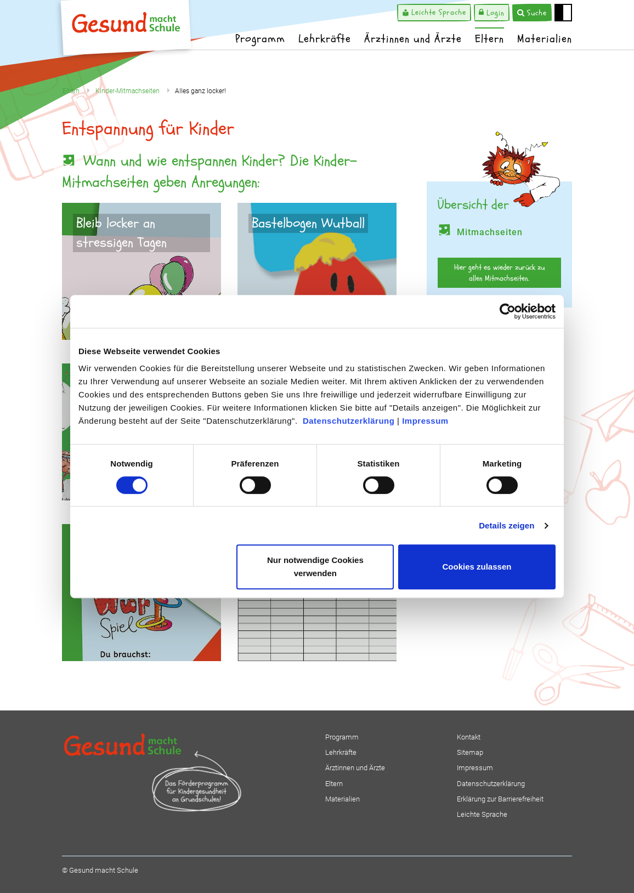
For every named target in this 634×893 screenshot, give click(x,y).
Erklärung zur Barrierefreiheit (500, 799)
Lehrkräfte (324, 38)
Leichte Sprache (482, 814)
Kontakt (468, 737)
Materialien (544, 38)
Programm (260, 38)
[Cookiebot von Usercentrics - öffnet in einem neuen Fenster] (508, 311)
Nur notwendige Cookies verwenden (315, 566)
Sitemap (470, 752)
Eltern (489, 38)
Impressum (425, 420)
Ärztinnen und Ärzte (413, 38)
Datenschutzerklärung (349, 420)
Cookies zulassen (477, 566)
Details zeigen (506, 525)
